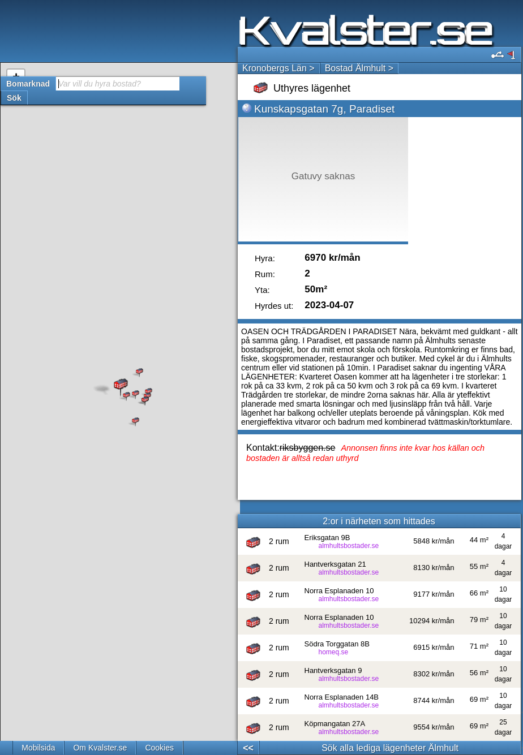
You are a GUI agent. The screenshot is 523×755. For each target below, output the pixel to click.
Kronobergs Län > (278, 68)
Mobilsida (38, 747)
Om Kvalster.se (100, 747)
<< (248, 748)
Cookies (159, 747)
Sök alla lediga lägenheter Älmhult (389, 748)
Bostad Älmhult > (359, 68)
